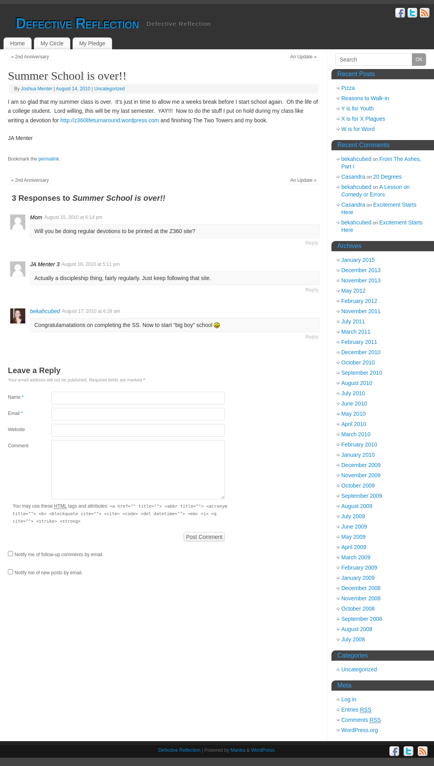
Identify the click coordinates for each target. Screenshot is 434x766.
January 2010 (358, 455)
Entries (356, 709)
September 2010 (361, 373)
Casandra (353, 177)
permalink (48, 159)
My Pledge (92, 43)
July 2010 (353, 393)
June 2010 (354, 403)
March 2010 (355, 434)
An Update (303, 57)
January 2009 (358, 578)
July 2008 (353, 639)
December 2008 (361, 588)
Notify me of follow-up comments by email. (59, 554)
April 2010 (353, 424)
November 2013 (361, 280)
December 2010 (361, 352)
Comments (361, 720)
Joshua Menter (36, 89)
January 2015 (358, 260)
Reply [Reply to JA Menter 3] (311, 290)
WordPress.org (359, 730)
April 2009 (353, 547)
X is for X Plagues (363, 119)
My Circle (52, 43)
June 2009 (354, 526)
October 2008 (358, 608)
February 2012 (359, 301)
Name (16, 397)
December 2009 (361, 465)
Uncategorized (109, 89)
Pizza (348, 88)
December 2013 (361, 270)
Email (15, 413)
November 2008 (361, 598)
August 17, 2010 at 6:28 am (91, 311)
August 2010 (356, 383)
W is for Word (358, 129)
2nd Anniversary (30, 57)
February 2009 (359, 567)
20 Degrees (387, 177)
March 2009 (355, 557)
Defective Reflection (77, 23)
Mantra (237, 750)
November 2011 (361, 311)
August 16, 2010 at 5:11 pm (91, 264)
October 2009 (358, 485)
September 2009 (361, 496)
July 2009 (353, 516)
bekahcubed (45, 311)
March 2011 (355, 332)
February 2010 (359, 444)
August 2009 (356, 506)
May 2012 (353, 291)
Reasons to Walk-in (365, 98)
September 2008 (361, 619)
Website (16, 429)
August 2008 (356, 629)
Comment (18, 445)
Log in (348, 699)
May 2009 (353, 537)
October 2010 (358, 362)
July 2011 (353, 321)
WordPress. (263, 750)
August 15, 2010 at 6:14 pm (73, 217)
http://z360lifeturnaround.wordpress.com (109, 120)
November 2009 (361, 475)
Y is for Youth (357, 108)
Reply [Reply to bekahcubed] (311, 337)
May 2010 (353, 414)
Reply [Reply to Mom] (311, 243)
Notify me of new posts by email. (49, 572)
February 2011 (359, 342)
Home (17, 43)
